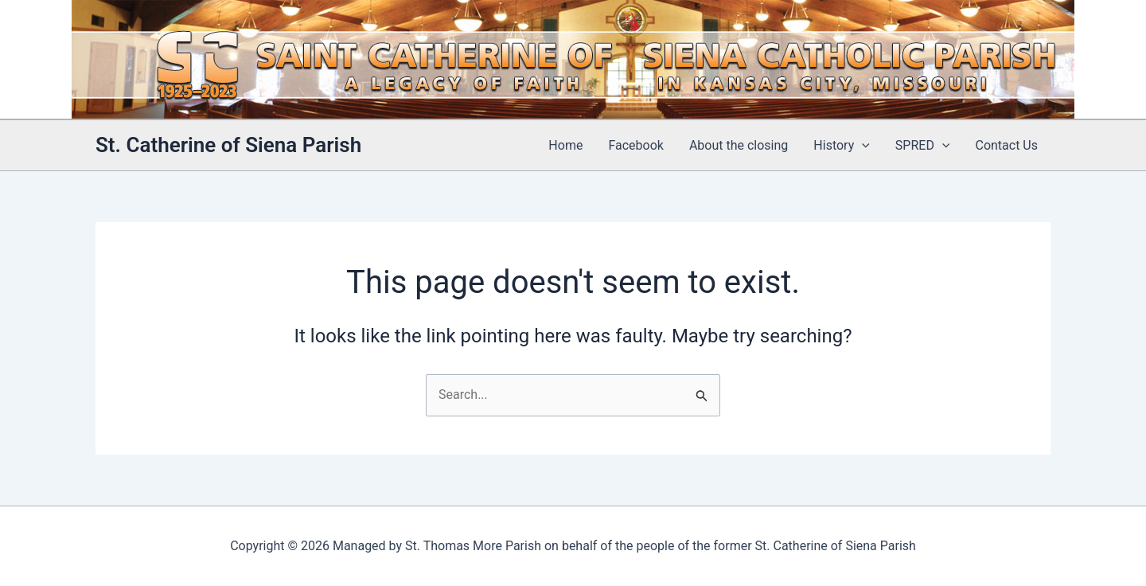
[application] (862, 146)
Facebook (635, 145)
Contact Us (1006, 145)
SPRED (922, 146)
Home (565, 145)
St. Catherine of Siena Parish (228, 145)
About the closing (738, 145)
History (841, 146)
